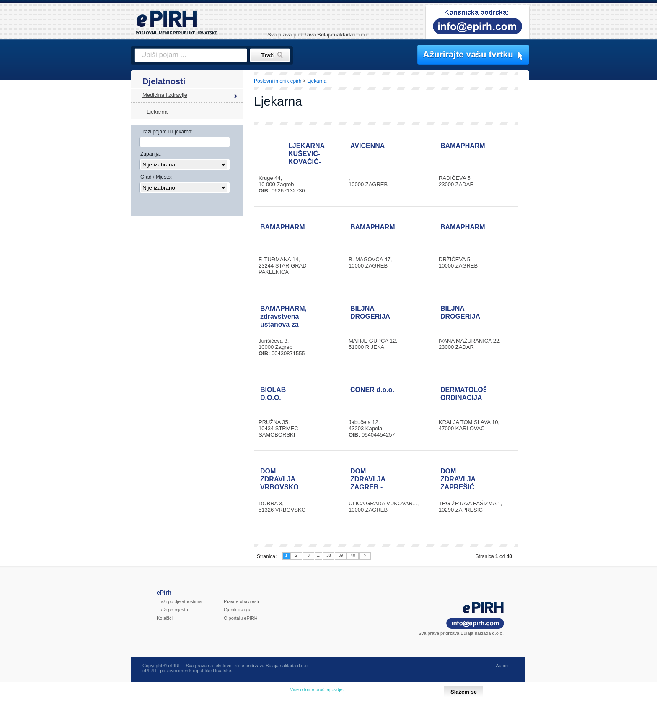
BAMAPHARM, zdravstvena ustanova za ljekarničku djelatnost (283, 324)
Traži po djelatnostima (179, 601)
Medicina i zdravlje (164, 95)
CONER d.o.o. (372, 389)
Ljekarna (157, 112)
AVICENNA (367, 145)
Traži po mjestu (172, 609)
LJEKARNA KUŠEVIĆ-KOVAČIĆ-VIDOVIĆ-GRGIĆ (306, 161)
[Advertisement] (566, 216)
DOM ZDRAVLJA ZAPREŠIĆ (458, 479)
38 (328, 555)
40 (353, 555)
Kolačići (165, 618)
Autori (502, 665)
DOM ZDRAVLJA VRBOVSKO (279, 479)
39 (341, 555)
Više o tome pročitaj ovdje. (317, 689)
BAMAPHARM (462, 145)
